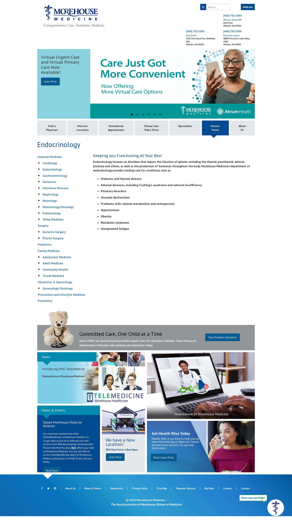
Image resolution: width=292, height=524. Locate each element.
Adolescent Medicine (57, 265)
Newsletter (116, 496)
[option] (146, 84)
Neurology (50, 208)
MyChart (209, 496)
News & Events (53, 418)
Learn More (50, 81)
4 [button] (149, 115)
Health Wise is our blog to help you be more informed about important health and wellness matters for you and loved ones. (175, 451)
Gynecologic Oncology (58, 296)
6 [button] (160, 115)
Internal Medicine (50, 164)
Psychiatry (45, 309)
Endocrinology (52, 177)
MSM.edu (248, 7)
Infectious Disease (55, 196)
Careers (227, 496)
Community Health (55, 277)
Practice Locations (83, 128)
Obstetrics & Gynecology (55, 290)
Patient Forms (214, 128)
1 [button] (132, 115)
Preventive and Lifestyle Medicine (61, 302)
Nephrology (51, 202)
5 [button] (154, 115)
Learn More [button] (115, 465)
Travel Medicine (53, 283)
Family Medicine (49, 258)
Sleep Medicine (53, 227)
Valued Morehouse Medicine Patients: (62, 432)
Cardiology (50, 171)
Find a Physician (52, 128)
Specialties (183, 126)
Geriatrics (49, 190)
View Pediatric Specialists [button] (222, 345)
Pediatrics (45, 252)
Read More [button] (52, 478)
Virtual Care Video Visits (151, 132)
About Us (242, 128)
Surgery (43, 233)
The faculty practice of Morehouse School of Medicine (146, 512)
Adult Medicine (53, 271)
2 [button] (137, 115)
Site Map (162, 496)
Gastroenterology (55, 183)
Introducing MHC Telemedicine (63, 377)
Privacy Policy (140, 496)
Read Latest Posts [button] (164, 465)
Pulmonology (52, 221)
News (46, 364)
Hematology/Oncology (58, 215)
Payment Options (185, 496)
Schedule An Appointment (117, 128)
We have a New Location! (120, 450)
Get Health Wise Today (171, 441)
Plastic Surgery (53, 246)
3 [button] (143, 115)
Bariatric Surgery (54, 240)
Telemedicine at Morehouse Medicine (201, 422)
